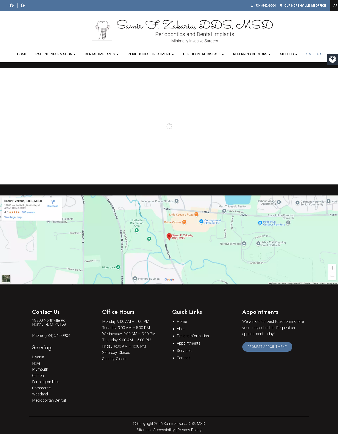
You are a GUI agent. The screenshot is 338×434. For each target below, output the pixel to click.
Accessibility (164, 430)
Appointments (188, 343)
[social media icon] (12, 5)
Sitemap (144, 430)
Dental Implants (100, 54)
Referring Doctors (250, 54)
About (182, 328)
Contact (183, 358)
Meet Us (287, 54)
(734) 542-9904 (265, 5)
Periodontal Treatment (149, 54)
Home (22, 54)
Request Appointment (267, 346)
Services (184, 350)
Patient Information (53, 54)
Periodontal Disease (202, 54)
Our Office (305, 5)
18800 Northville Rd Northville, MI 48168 (49, 322)
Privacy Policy (189, 430)
